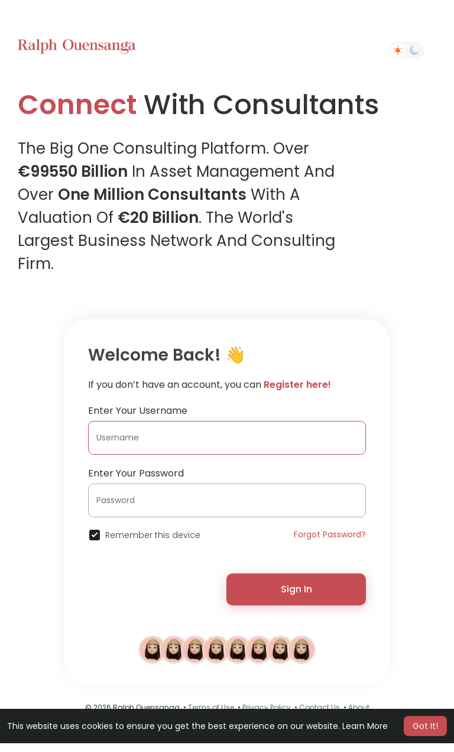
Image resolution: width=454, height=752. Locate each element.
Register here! (297, 384)
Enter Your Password (136, 473)
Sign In (296, 589)
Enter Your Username (137, 410)
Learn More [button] (365, 726)
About (358, 707)
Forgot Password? (330, 534)
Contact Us (319, 707)
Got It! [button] (425, 726)
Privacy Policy (266, 707)
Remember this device (152, 535)
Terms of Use (211, 707)
